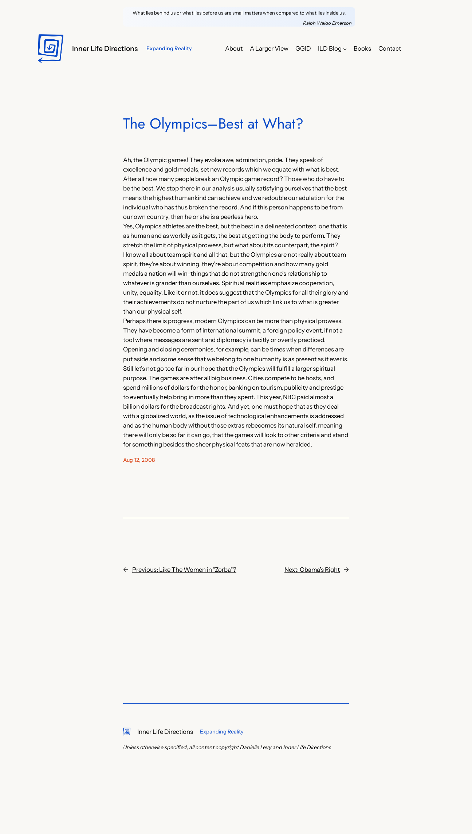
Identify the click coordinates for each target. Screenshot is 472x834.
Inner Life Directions (105, 48)
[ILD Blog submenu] (345, 48)
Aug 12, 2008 (139, 460)
